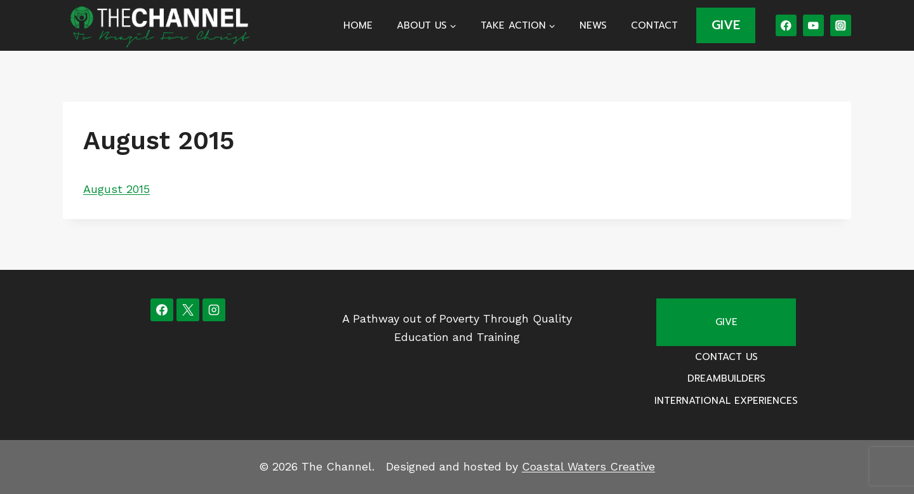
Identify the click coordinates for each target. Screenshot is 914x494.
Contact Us (726, 357)
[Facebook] (786, 25)
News (593, 25)
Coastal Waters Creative (588, 466)
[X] (187, 309)
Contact (654, 25)
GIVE (726, 24)
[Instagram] (840, 25)
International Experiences (726, 401)
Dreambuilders (726, 378)
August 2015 (116, 189)
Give (726, 322)
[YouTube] (813, 25)
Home (358, 25)
